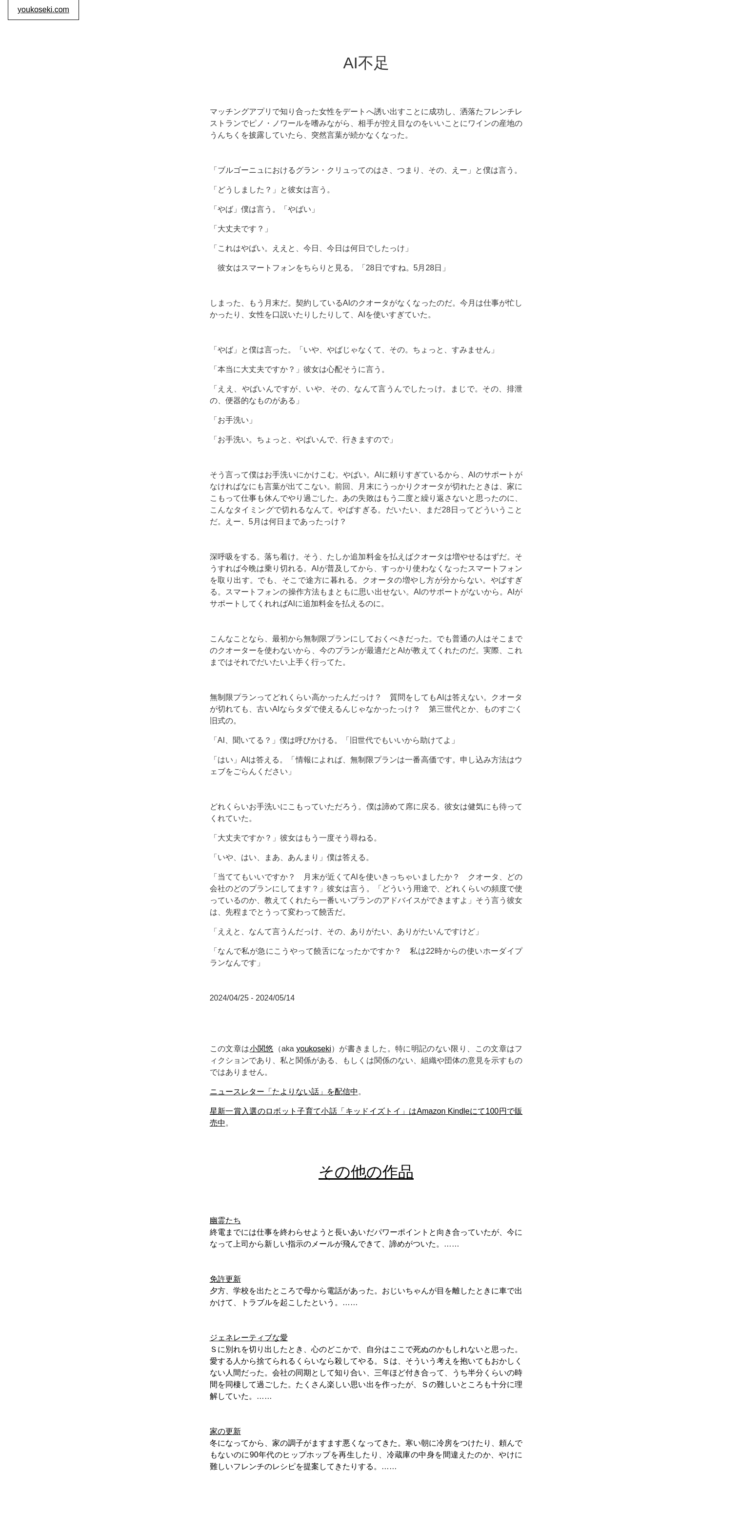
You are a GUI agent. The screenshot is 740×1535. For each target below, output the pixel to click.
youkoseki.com (43, 9)
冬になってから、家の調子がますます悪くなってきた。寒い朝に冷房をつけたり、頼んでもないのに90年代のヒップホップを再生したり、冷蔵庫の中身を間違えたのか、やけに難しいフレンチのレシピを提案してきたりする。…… (366, 1455)
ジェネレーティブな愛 (249, 1337)
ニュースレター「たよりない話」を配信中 (284, 1091)
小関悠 (262, 1048)
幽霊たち (225, 1220)
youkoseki (314, 1048)
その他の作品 (366, 1172)
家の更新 (225, 1431)
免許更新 (225, 1279)
